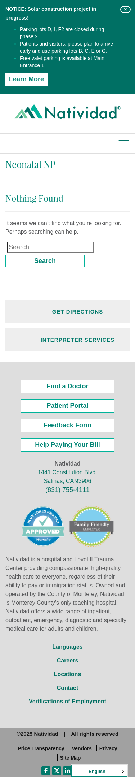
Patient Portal (67, 405)
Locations (67, 674)
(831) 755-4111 (67, 489)
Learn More (26, 79)
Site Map (70, 758)
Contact (67, 688)
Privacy (108, 748)
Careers (67, 660)
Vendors (82, 748)
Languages (67, 647)
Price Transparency (41, 748)
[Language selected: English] (99, 770)
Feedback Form (67, 425)
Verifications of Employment (67, 701)
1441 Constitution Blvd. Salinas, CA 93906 (67, 476)
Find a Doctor (68, 386)
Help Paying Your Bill (67, 444)
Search (45, 260)
